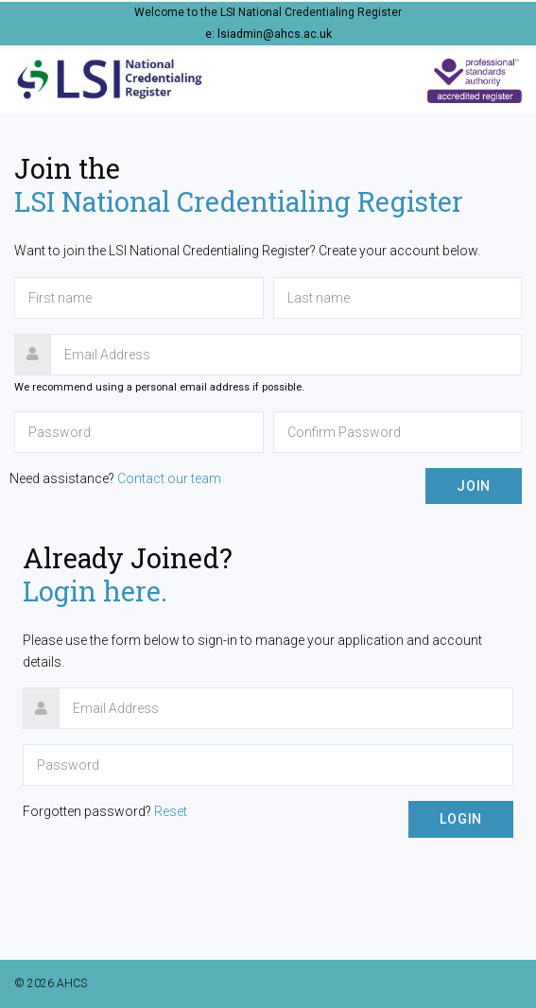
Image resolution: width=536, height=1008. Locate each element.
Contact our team (169, 478)
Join (474, 486)
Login (461, 818)
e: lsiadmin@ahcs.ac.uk (268, 34)
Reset (170, 811)
